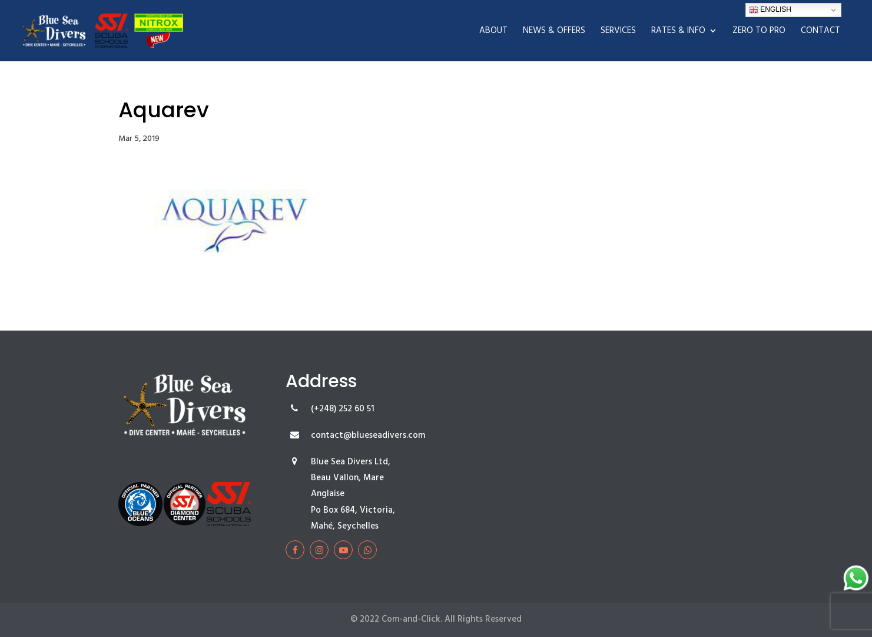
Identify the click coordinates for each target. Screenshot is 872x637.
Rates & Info (678, 32)
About (493, 32)
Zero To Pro (758, 32)
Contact (820, 32)
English (770, 10)
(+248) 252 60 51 (342, 409)
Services (618, 32)
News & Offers (554, 32)
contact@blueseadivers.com (368, 435)
